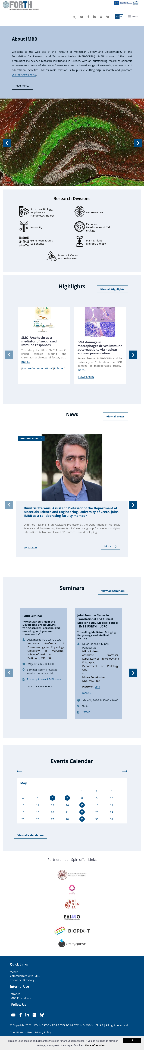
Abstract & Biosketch (50, 679)
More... (110, 546)
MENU (133, 16)
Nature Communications (37, 368)
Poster (31, 679)
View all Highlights (112, 289)
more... (25, 361)
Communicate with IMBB (25, 975)
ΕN (117, 16)
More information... (96, 1045)
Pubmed (59, 368)
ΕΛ (121, 16)
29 (81, 819)
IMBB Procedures (20, 998)
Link (97, 686)
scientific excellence (24, 74)
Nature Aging (86, 376)
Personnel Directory (22, 980)
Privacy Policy (43, 1032)
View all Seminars (113, 591)
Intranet (15, 994)
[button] (6, 142)
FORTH (14, 971)
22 (81, 812)
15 (81, 805)
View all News (115, 416)
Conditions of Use (21, 1032)
